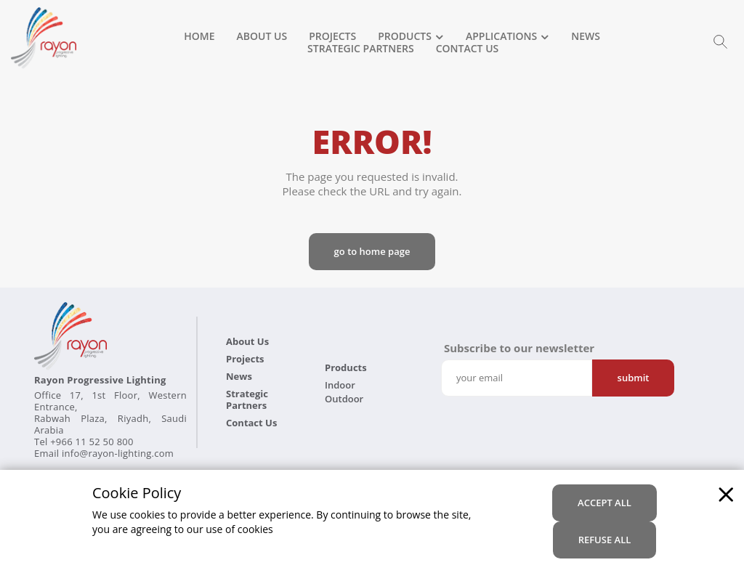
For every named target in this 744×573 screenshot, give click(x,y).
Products (405, 37)
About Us (262, 37)
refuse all (604, 539)
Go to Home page (372, 251)
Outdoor (344, 398)
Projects (332, 37)
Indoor (340, 384)
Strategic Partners (360, 49)
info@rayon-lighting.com (118, 453)
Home (199, 37)
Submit (634, 377)
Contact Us (467, 49)
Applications (501, 37)
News (585, 37)
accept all (604, 502)
